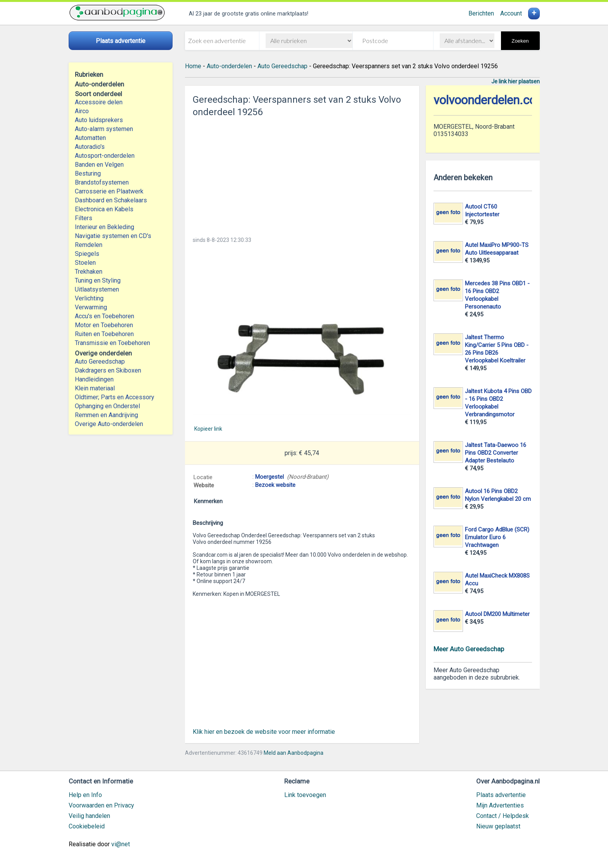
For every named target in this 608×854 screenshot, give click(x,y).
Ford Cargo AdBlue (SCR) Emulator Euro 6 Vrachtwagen (497, 537)
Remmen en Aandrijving (106, 415)
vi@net (120, 844)
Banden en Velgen (99, 164)
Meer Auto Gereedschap (469, 649)
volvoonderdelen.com (490, 100)
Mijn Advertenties (500, 805)
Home (193, 66)
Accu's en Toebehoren (104, 316)
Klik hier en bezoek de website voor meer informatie (264, 731)
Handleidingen (94, 379)
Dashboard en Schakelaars (111, 200)
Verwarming (91, 307)
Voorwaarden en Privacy (101, 805)
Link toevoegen (305, 795)
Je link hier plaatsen (515, 81)
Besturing (88, 173)
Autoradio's (90, 146)
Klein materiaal (95, 388)
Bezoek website (275, 484)
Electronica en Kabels (104, 209)
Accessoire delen (99, 102)
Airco (82, 111)
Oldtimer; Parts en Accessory (114, 397)
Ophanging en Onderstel (107, 406)
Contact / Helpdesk (502, 815)
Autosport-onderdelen (105, 155)
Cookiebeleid (87, 826)
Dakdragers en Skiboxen (108, 370)
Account (511, 13)
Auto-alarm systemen (104, 129)
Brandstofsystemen (102, 182)
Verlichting (89, 298)
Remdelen (88, 244)
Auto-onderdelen (229, 66)
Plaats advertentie (501, 795)
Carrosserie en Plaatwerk (109, 191)
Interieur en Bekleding (104, 227)
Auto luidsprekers (99, 120)
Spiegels (87, 253)
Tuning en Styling (98, 280)
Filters (83, 218)
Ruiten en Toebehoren (104, 334)
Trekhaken (88, 271)
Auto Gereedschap (100, 361)
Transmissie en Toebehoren (112, 343)
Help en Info (85, 795)
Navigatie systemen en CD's (113, 236)
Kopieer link (208, 429)
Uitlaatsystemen (97, 289)
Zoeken (520, 41)
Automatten (90, 137)
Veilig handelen (89, 815)
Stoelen (85, 262)
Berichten (481, 13)
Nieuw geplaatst (498, 826)
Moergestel (269, 476)
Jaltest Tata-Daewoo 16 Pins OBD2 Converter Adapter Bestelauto (495, 453)
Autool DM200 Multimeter (497, 614)
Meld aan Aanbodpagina (293, 753)
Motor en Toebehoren (104, 325)
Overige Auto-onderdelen (109, 424)
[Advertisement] (302, 174)
